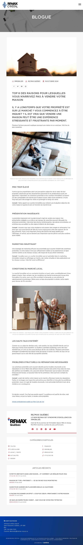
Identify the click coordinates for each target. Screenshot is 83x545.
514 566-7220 (11, 529)
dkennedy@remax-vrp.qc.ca (19, 531)
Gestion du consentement (55, 539)
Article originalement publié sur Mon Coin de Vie (28, 401)
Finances (46, 446)
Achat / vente (14, 452)
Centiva (45, 542)
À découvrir (14, 449)
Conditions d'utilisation (38, 539)
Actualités (13, 455)
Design (11, 458)
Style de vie (47, 455)
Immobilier (17, 81)
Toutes (12, 446)
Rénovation (47, 452)
